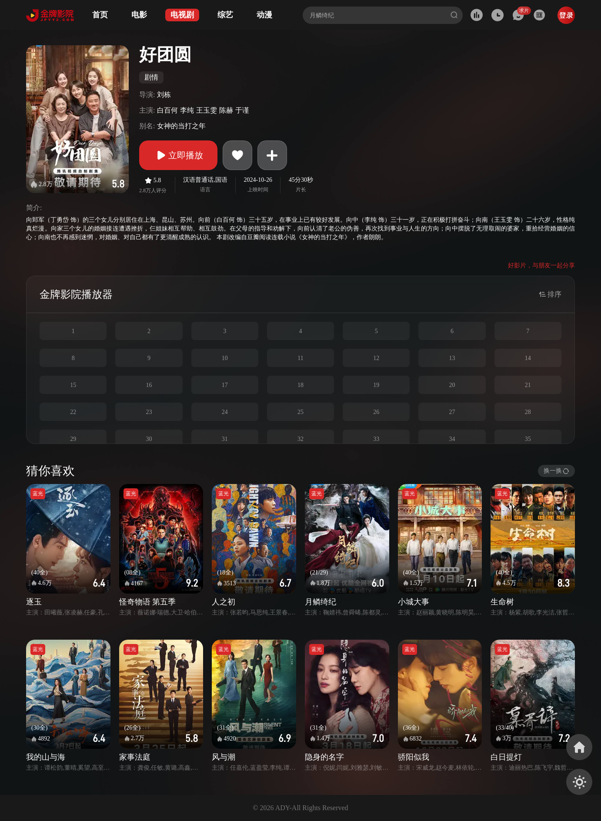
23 (149, 412)
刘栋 (164, 94)
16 (149, 385)
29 (73, 439)
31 (225, 439)
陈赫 (226, 110)
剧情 (151, 77)
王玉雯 (206, 110)
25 (300, 412)
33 (376, 439)
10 (225, 358)
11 (300, 358)
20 (452, 385)
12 (376, 358)
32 (300, 439)
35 (528, 439)
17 (225, 385)
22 (73, 412)
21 (528, 385)
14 (528, 358)
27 (452, 412)
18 (300, 385)
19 (376, 385)
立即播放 (178, 155)
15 (73, 385)
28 (528, 412)
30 (149, 439)
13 (452, 358)
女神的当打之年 (181, 126)
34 (452, 439)
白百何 (167, 110)
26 (376, 412)
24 (225, 412)
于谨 (242, 110)
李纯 (187, 110)
